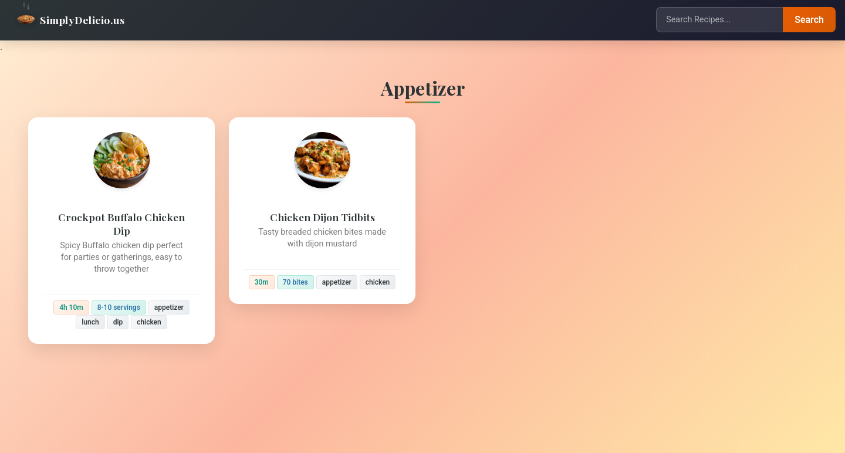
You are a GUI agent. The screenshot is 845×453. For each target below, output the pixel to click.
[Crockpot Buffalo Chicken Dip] (121, 230)
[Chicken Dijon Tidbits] (322, 210)
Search (809, 19)
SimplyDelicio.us (70, 19)
